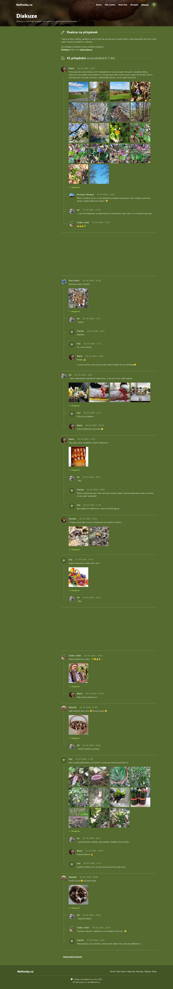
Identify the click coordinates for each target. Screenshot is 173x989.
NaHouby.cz (24, 4)
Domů (99, 5)
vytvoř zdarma (86, 50)
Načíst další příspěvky (72, 957)
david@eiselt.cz (93, 982)
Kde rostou (110, 5)
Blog (154, 971)
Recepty (134, 5)
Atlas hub (122, 5)
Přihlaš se (65, 50)
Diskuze (145, 5)
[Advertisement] (36, 70)
